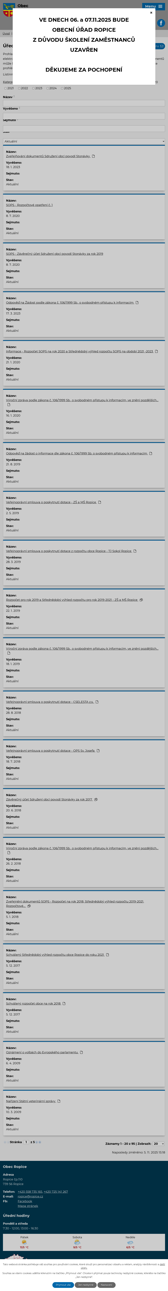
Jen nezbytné (85, 1284)
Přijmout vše (63, 1284)
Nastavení (106, 1284)
